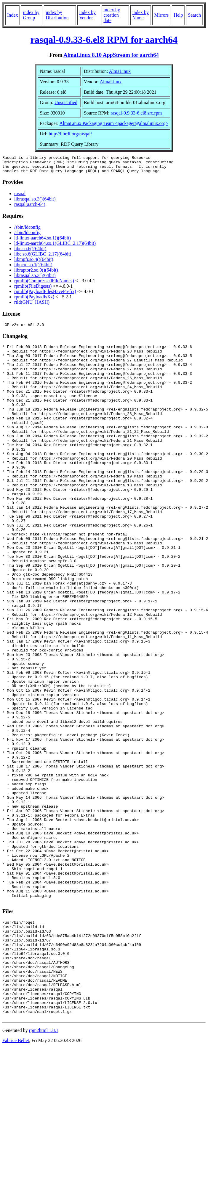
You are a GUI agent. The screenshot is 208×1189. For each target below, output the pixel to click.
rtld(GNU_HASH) (31, 305)
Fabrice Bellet (15, 1176)
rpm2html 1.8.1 (43, 1165)
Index (12, 15)
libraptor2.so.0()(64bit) (36, 273)
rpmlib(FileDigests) (33, 289)
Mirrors (161, 15)
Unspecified (66, 102)
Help (178, 15)
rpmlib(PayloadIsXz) (34, 300)
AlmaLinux (120, 71)
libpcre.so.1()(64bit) (33, 268)
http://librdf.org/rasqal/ (70, 133)
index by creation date (111, 15)
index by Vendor (87, 15)
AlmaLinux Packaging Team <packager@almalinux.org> (114, 123)
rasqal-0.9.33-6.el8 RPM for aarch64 (104, 39)
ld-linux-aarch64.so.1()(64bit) (42, 241)
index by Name (140, 15)
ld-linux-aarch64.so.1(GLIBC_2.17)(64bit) (55, 246)
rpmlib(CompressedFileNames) (44, 284)
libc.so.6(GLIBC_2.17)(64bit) (42, 257)
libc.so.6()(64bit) (30, 252)
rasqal (19, 197)
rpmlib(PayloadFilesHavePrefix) (45, 294)
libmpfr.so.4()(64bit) (33, 262)
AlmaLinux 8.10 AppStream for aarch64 (111, 55)
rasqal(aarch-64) (29, 207)
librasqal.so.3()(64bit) (35, 202)
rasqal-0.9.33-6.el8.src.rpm (136, 112)
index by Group (31, 15)
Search (194, 15)
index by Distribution (57, 15)
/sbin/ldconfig (27, 230)
